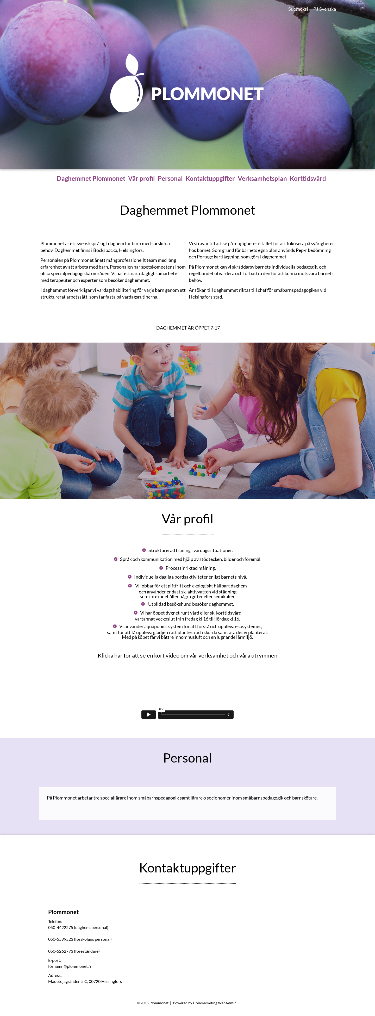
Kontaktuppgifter (210, 178)
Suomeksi (298, 9)
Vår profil (141, 178)
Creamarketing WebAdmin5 (216, 1003)
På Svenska (324, 9)
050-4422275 (60, 927)
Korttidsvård (308, 178)
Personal (170, 178)
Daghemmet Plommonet (91, 178)
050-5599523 (60, 939)
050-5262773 (60, 951)
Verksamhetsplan (262, 178)
